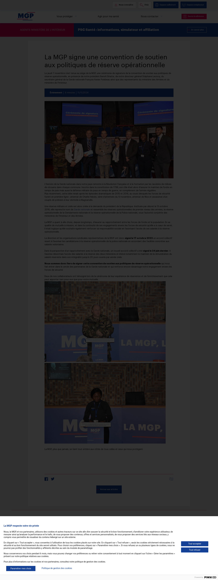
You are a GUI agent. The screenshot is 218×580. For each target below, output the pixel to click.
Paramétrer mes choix (20, 568)
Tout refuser (194, 550)
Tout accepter (194, 543)
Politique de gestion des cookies (57, 568)
